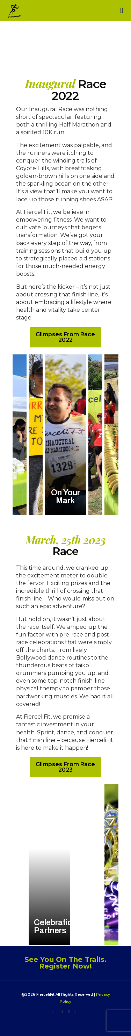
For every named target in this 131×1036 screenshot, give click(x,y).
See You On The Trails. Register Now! (65, 962)
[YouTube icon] (76, 1011)
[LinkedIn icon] (62, 1011)
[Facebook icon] (69, 1011)
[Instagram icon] (54, 1011)
